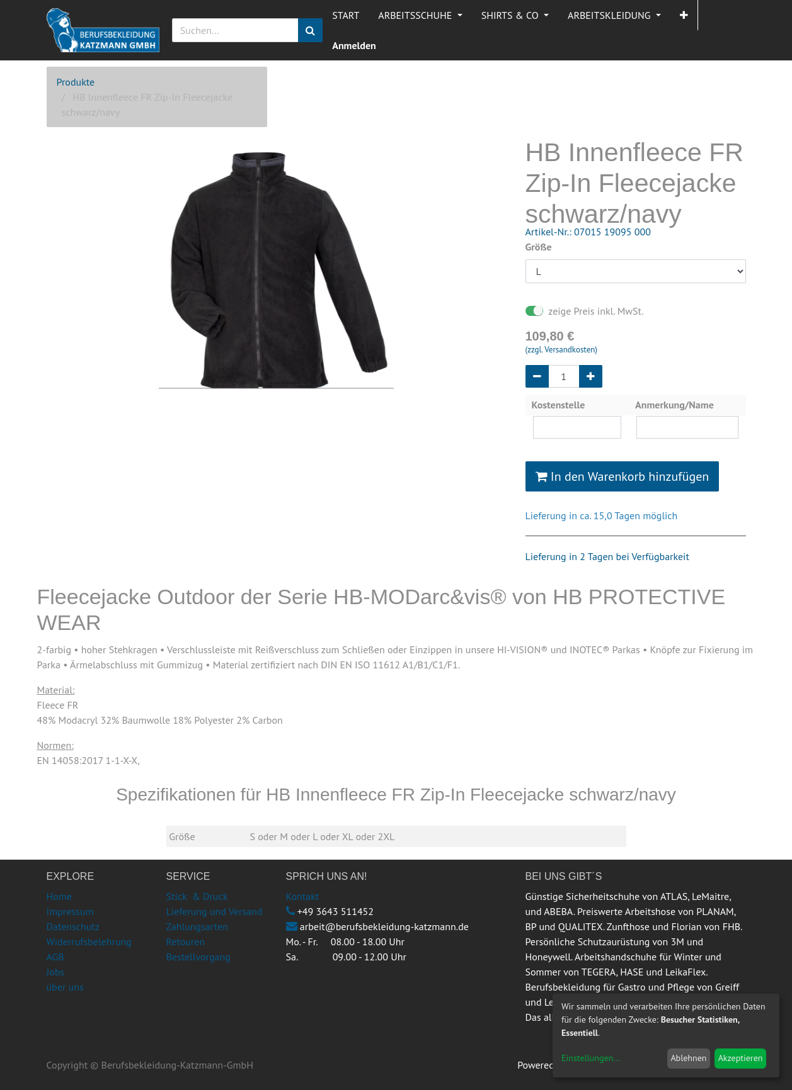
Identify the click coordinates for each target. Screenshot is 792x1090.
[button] (683, 15)
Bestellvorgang (198, 956)
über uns (65, 986)
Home (59, 896)
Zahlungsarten (197, 926)
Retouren (185, 941)
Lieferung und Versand (214, 911)
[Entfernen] (537, 376)
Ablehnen (688, 1058)
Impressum (70, 911)
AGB (55, 956)
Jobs (56, 971)
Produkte (76, 82)
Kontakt (302, 896)
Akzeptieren (740, 1058)
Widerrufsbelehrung (89, 941)
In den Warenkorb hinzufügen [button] (622, 476)
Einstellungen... (590, 1058)
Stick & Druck (197, 896)
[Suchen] (310, 30)
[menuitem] (346, 15)
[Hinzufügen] (590, 376)
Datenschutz (73, 926)
